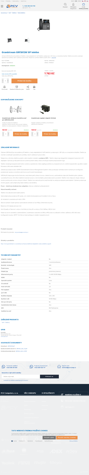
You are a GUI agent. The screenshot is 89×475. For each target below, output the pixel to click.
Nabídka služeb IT (73, 394)
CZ (82, 1)
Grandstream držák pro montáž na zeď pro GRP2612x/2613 (14, 119)
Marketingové (38, 441)
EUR (72, 1)
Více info (54, 57)
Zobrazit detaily (73, 441)
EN (85, 1)
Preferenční (22, 441)
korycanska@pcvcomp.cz (21, 232)
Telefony (7, 322)
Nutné (15, 441)
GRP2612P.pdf (11, 346)
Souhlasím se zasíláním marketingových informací (16, 380)
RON (79, 1)
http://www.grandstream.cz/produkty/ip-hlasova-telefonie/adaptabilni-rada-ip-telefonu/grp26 (26, 243)
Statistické (30, 441)
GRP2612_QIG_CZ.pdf (21, 349)
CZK (76, 1)
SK (87, 1)
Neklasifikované (49, 441)
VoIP (3, 322)
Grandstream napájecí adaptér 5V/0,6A (43, 118)
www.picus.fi (4, 336)
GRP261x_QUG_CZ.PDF (21, 351)
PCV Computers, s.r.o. (12, 6)
